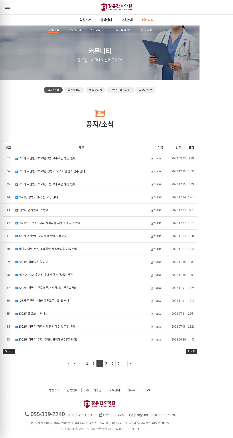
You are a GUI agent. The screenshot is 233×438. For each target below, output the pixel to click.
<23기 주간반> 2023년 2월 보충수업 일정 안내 (45, 158)
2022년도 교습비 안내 (31, 314)
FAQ (165, 390)
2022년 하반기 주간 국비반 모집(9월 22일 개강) (46, 339)
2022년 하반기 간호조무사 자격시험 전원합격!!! (45, 288)
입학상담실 (112, 90)
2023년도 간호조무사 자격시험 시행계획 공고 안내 (47, 223)
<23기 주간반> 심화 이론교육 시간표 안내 (42, 301)
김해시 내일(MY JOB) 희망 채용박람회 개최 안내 (46, 249)
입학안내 (89, 390)
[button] (9, 351)
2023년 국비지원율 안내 (31, 262)
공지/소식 (70, 90)
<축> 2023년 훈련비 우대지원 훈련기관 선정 (44, 275)
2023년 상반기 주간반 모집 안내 (36, 197)
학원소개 (70, 390)
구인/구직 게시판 (137, 90)
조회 (225, 148)
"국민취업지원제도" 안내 (32, 210)
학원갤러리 (90, 90)
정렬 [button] (224, 351)
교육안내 (131, 390)
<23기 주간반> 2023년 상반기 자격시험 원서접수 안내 (51, 171)
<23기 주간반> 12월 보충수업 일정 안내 (41, 236)
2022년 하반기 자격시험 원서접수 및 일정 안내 (45, 326)
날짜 (212, 148)
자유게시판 (162, 90)
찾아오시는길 (110, 390)
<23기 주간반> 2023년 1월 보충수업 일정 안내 (45, 184)
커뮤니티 (149, 390)
